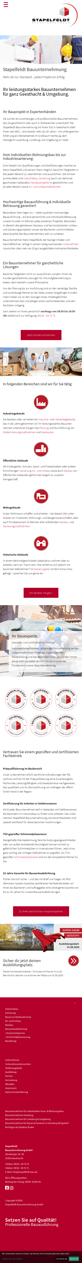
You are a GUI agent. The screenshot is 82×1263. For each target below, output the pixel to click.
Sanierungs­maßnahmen (16, 526)
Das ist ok (74, 1258)
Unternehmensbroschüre (18, 1064)
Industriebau (30, 178)
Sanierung (44, 178)
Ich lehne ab (61, 1258)
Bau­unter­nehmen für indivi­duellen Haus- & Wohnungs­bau (34, 1111)
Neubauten (47, 432)
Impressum (11, 1088)
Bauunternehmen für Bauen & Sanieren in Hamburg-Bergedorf (37, 1123)
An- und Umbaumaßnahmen (45, 186)
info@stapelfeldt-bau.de (24, 1172)
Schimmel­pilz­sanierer (26, 857)
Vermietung (11, 1080)
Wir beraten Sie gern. (41, 593)
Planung (44, 428)
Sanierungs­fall (42, 569)
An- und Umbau (41, 470)
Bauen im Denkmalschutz (18, 1017)
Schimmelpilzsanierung (18, 1037)
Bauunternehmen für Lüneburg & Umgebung (28, 1119)
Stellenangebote (13, 1068)
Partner (9, 1076)
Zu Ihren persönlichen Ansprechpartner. (41, 911)
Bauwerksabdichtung (16, 1028)
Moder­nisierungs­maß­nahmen (19, 432)
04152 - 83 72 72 (46, 315)
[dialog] (41, 1257)
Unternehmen (70, 244)
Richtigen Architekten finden (19, 1127)
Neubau (68, 470)
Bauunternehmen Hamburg (19, 1115)
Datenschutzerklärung (16, 1092)
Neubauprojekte (40, 182)
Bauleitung (10, 1041)
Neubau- (64, 522)
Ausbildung (11, 1072)
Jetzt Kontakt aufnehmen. (41, 335)
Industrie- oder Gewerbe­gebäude (56, 419)
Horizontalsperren (15, 1033)
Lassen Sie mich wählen (12, 1259)
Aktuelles (9, 1084)
